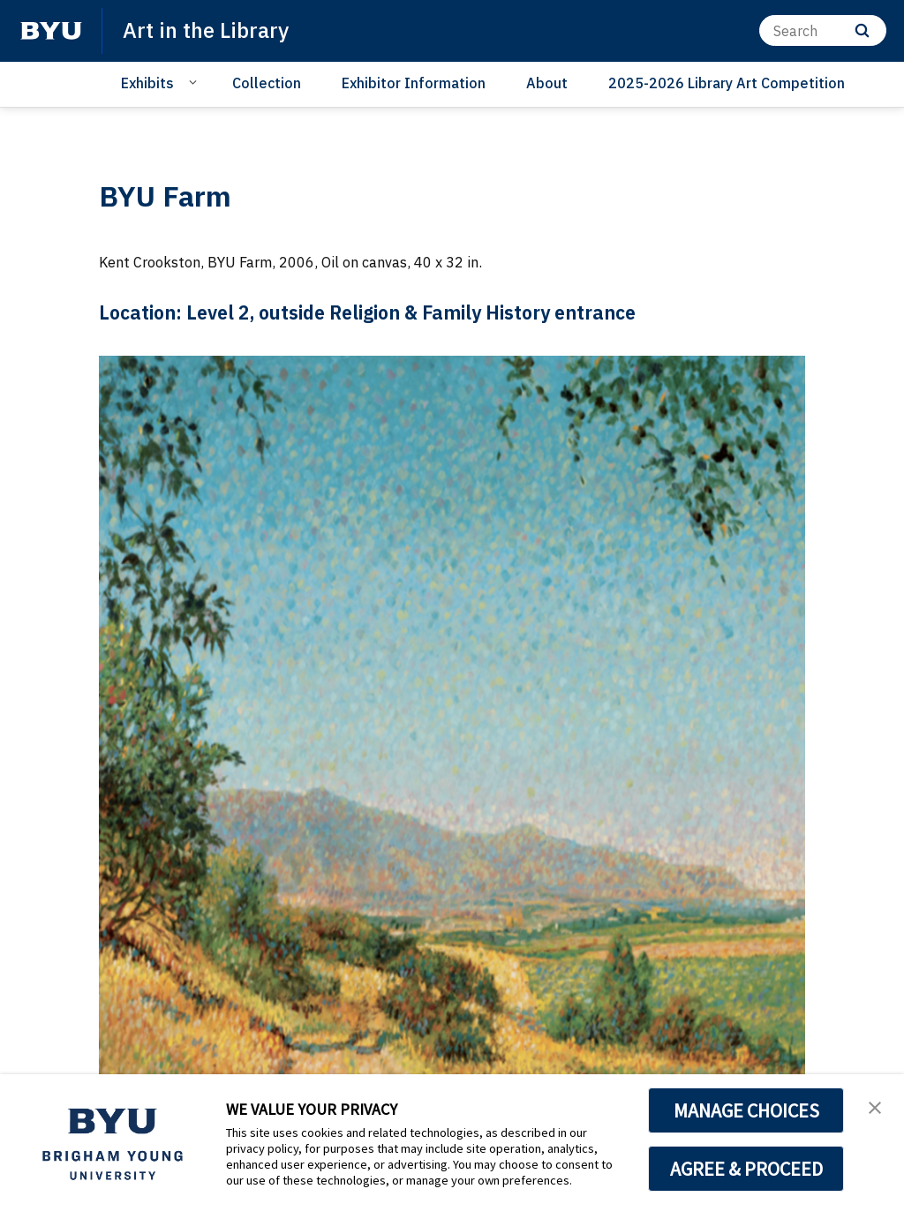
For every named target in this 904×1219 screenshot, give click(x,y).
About (547, 83)
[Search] (822, 30)
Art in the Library (206, 30)
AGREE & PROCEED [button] (746, 1168)
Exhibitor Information (414, 83)
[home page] (51, 31)
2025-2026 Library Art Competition (726, 83)
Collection (266, 83)
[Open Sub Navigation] (195, 82)
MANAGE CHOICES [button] (746, 1110)
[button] (875, 1106)
